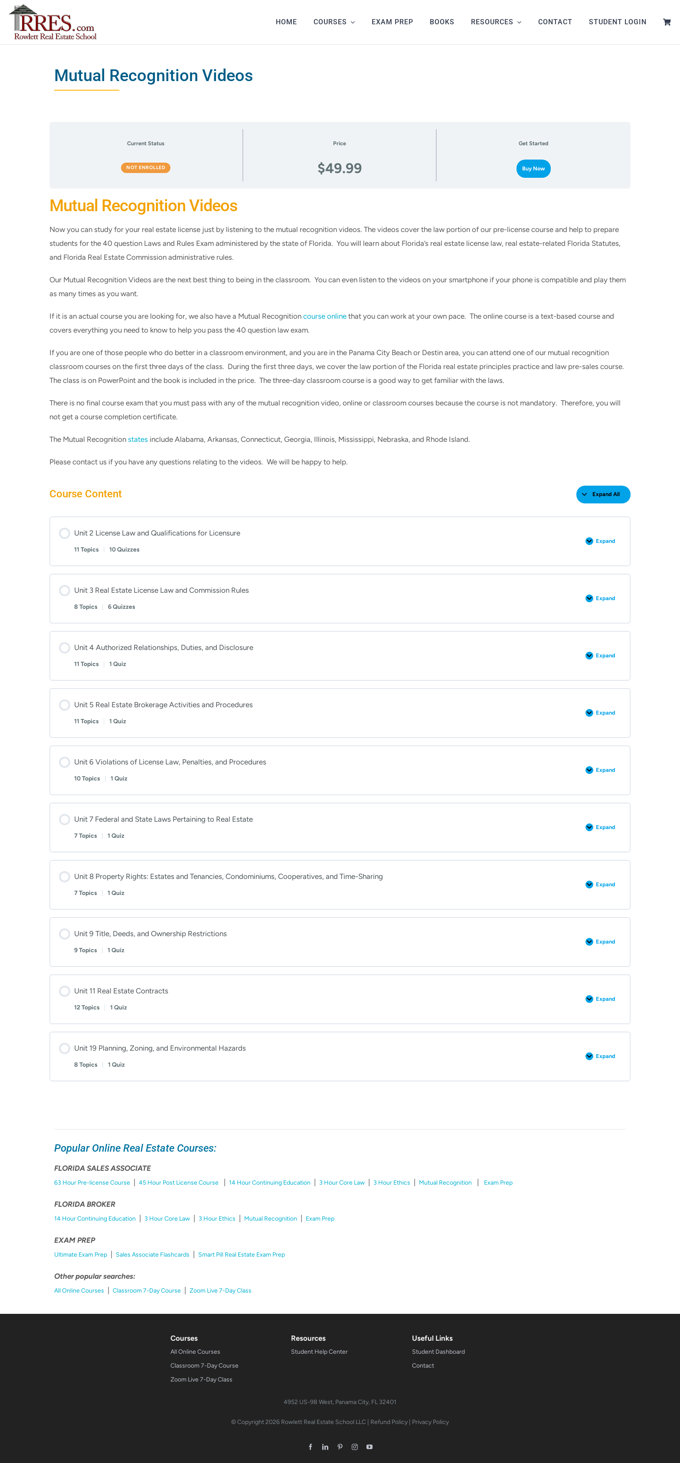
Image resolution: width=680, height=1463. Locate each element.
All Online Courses (79, 1290)
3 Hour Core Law (342, 1182)
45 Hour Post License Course (179, 1182)
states (138, 439)
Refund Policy (389, 1422)
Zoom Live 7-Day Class (221, 1290)
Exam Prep (498, 1182)
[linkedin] (325, 1447)
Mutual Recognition (445, 1182)
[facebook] (310, 1447)
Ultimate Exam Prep (80, 1254)
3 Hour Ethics (391, 1182)
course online (325, 316)
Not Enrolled (145, 167)
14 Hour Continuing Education (270, 1182)
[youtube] (369, 1447)
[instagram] (355, 1447)
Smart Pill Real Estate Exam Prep (241, 1254)
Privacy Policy (430, 1422)
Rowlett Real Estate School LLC (323, 1422)
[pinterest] (340, 1447)
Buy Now (533, 168)
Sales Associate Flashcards (153, 1254)
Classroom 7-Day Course (147, 1290)
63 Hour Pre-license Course (92, 1182)
